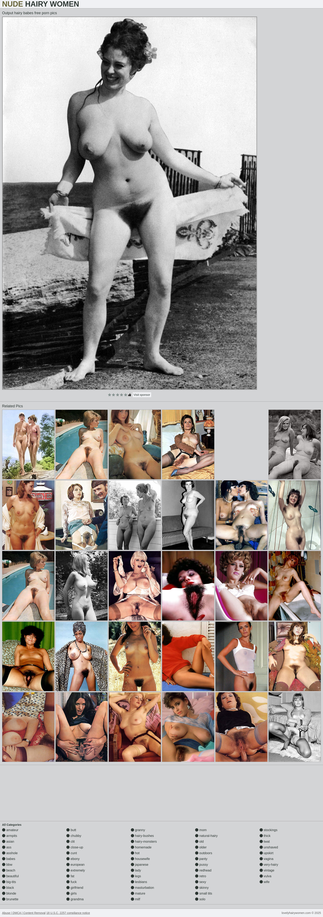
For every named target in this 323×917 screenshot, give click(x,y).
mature (138, 893)
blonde (9, 893)
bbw (7, 864)
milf (135, 899)
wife (265, 882)
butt (71, 830)
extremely (75, 870)
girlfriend (74, 887)
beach (8, 870)
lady (136, 870)
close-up (74, 847)
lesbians (139, 882)
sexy (200, 882)
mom (201, 830)
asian (8, 841)
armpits (9, 836)
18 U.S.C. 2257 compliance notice (68, 913)
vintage (267, 870)
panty (201, 859)
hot (135, 853)
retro (200, 876)
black (8, 887)
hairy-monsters (144, 841)
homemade (141, 847)
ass (6, 847)
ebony (73, 859)
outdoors (203, 853)
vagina (267, 859)
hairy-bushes (142, 836)
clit (70, 841)
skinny (202, 887)
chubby (73, 836)
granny (138, 830)
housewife (140, 859)
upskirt (267, 853)
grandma (75, 899)
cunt (71, 853)
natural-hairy (206, 836)
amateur (10, 830)
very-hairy (269, 864)
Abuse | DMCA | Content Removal (24, 913)
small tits (203, 893)
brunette (10, 899)
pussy (201, 864)
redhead (203, 870)
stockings (268, 830)
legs (136, 876)
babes (8, 859)
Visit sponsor (142, 394)
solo (200, 899)
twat (265, 841)
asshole (10, 853)
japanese (139, 864)
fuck (71, 882)
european (75, 864)
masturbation (142, 887)
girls (71, 893)
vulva (266, 876)
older (201, 847)
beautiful (10, 876)
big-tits (9, 882)
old (199, 841)
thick (265, 836)
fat (70, 876)
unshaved (269, 847)
